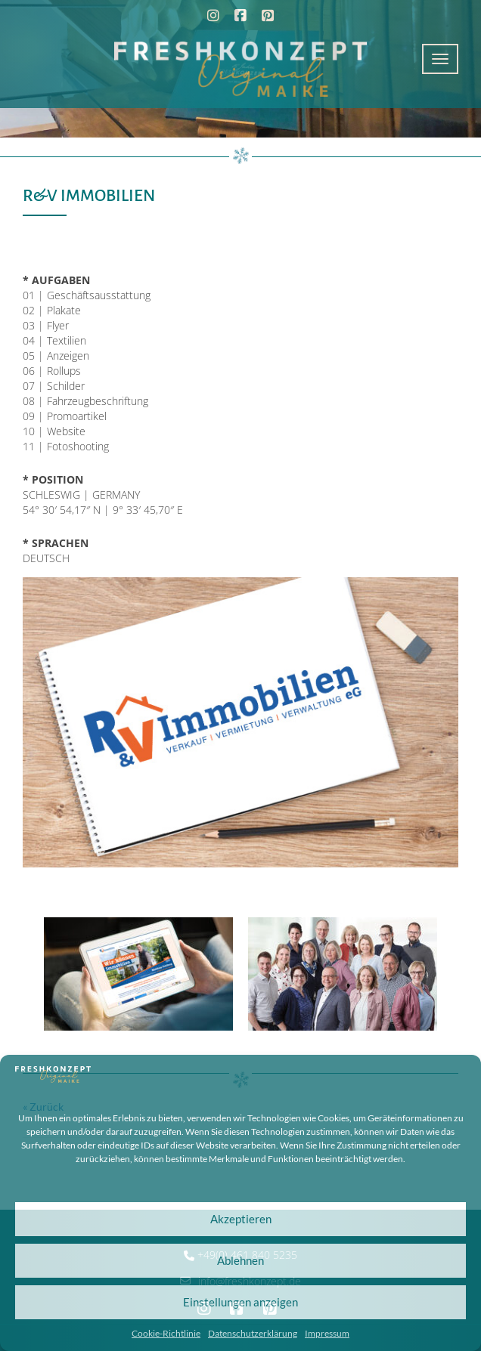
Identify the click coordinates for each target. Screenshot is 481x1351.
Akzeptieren (241, 1219)
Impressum (327, 1333)
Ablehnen (240, 1260)
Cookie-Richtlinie (166, 1333)
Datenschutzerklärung (252, 1333)
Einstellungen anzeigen (240, 1302)
